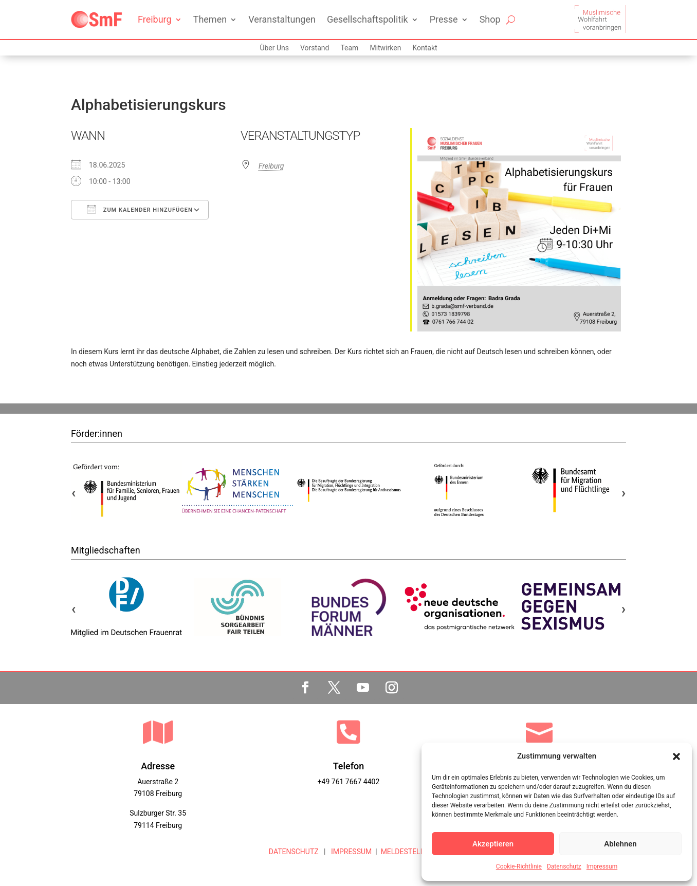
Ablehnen (620, 843)
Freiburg (155, 19)
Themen (210, 19)
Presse (444, 19)
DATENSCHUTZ (294, 851)
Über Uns (274, 48)
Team (349, 48)
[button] (676, 756)
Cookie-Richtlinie (519, 866)
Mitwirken (385, 48)
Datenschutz (564, 866)
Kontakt (424, 48)
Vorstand (314, 48)
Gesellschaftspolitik (367, 19)
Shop (490, 19)
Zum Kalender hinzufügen (140, 209)
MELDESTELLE (405, 851)
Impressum (601, 866)
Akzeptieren (492, 843)
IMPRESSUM (350, 851)
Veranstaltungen (282, 19)
